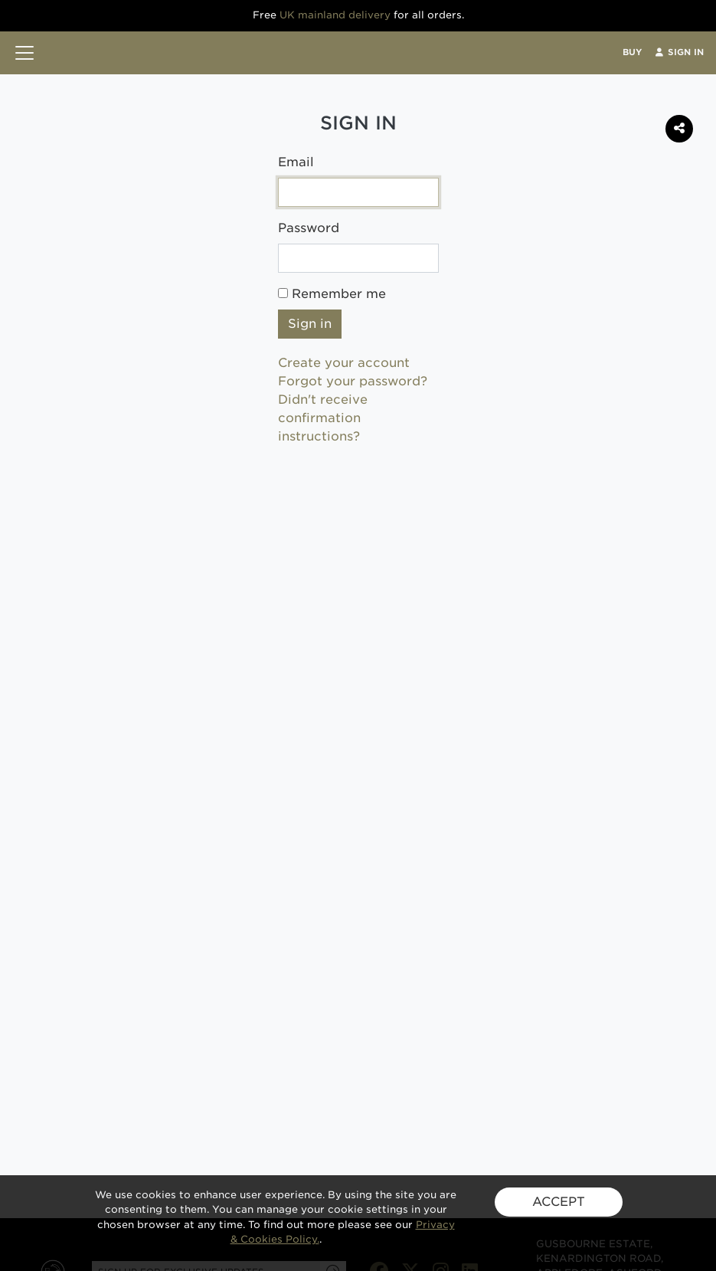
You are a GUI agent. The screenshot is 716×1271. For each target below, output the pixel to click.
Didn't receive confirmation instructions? (323, 418)
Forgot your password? (352, 381)
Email (296, 162)
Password (308, 228)
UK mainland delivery (335, 15)
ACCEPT (558, 1201)
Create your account (344, 362)
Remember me (332, 294)
